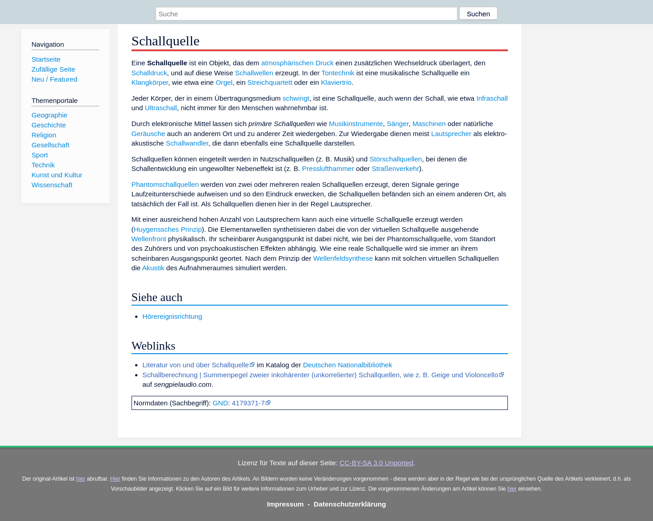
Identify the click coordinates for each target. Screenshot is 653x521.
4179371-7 (248, 403)
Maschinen (428, 123)
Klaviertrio (336, 82)
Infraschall (491, 98)
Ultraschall (161, 108)
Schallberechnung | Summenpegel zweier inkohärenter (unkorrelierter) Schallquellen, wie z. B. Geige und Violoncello (320, 375)
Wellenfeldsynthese (343, 258)
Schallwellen (254, 73)
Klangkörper (150, 82)
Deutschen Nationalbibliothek (347, 365)
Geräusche (148, 133)
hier (80, 479)
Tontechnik (338, 73)
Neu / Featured (54, 79)
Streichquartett (270, 82)
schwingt (296, 98)
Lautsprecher (451, 133)
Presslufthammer (328, 168)
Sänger (398, 123)
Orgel (224, 82)
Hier (115, 479)
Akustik (153, 268)
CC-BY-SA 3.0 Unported (376, 463)
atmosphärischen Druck (297, 63)
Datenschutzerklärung (350, 504)
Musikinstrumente (356, 123)
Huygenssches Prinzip (168, 229)
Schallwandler (187, 143)
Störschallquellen (396, 159)
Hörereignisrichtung (172, 316)
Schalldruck (149, 73)
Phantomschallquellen (165, 184)
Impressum (285, 504)
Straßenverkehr (395, 168)
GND (220, 403)
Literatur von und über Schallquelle (195, 365)
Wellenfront (149, 239)
